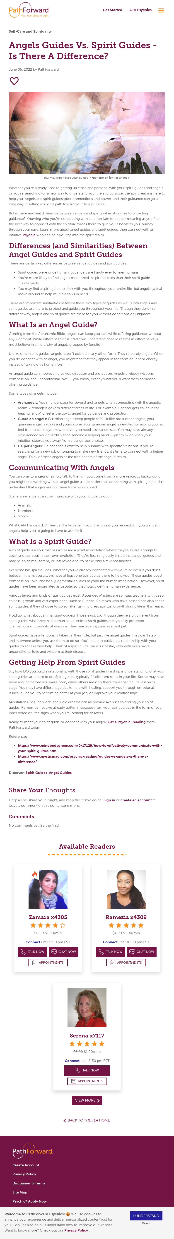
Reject (146, 1223)
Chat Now (63, 952)
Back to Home (89, 1120)
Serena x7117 (87, 1035)
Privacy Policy (76, 1230)
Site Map (19, 1192)
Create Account (25, 1165)
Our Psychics (141, 10)
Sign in (109, 800)
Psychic (29, 235)
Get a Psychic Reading (127, 722)
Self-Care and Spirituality (30, 31)
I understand (146, 1216)
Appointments (48, 962)
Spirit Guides (36, 773)
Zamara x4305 (48, 917)
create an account (136, 800)
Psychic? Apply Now (29, 1201)
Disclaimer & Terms (28, 1183)
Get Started (112, 10)
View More (87, 1100)
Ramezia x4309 (126, 917)
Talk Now (32, 952)
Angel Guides (60, 773)
